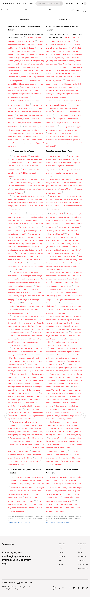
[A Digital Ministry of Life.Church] (45, 582)
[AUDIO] (72, 10)
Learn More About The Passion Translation (19, 522)
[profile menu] (84, 3)
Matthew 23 (11, 10)
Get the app (69, 3)
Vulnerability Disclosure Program (11, 589)
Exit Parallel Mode (85, 10)
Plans (24, 3)
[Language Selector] (77, 3)
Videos (31, 3)
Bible (18, 3)
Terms (30, 587)
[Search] (47, 3)
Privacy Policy (23, 587)
